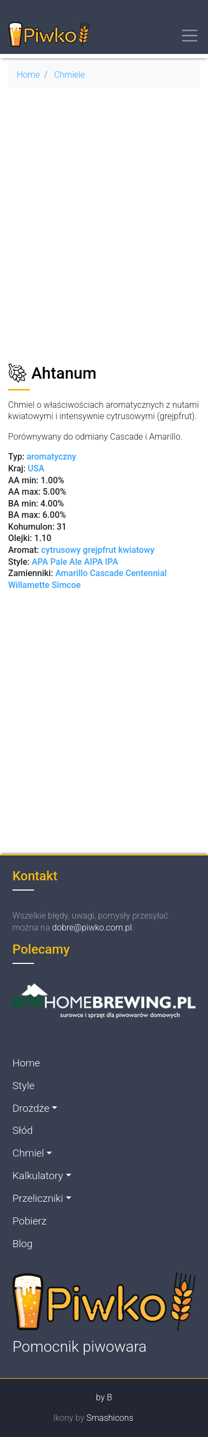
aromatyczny (51, 456)
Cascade (106, 573)
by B (104, 1397)
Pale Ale (66, 562)
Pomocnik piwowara (79, 1347)
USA (36, 468)
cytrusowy (60, 550)
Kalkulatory (37, 1175)
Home (28, 75)
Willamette (30, 585)
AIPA (93, 562)
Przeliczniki (37, 1198)
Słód (22, 1130)
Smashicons (109, 1418)
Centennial (145, 573)
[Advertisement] (104, 230)
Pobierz (29, 1221)
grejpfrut (99, 550)
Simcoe (66, 585)
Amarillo (72, 573)
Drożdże (30, 1108)
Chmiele (69, 75)
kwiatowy (136, 550)
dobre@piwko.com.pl (92, 927)
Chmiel (28, 1153)
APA (40, 562)
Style (23, 1085)
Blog (22, 1243)
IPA (111, 562)
